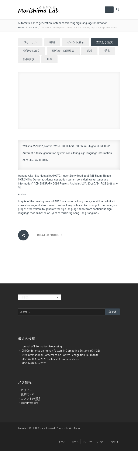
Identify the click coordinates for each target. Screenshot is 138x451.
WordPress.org (29, 403)
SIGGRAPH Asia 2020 (34, 363)
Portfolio (33, 27)
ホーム (61, 441)
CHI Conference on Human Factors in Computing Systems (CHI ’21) (61, 350)
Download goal (79, 176)
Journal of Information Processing (42, 346)
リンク (99, 441)
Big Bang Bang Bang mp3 (84, 213)
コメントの (30, 399)
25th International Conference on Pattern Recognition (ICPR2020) (60, 355)
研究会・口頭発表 (63, 51)
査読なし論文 (31, 51)
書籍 (52, 42)
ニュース (74, 441)
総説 (89, 51)
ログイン (26, 390)
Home (21, 27)
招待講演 (28, 59)
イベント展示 (75, 42)
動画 (49, 59)
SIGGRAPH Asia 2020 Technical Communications (50, 359)
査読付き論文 (104, 42)
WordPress (74, 428)
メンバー (87, 441)
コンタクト (113, 441)
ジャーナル (30, 42)
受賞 (107, 51)
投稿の (27, 394)
